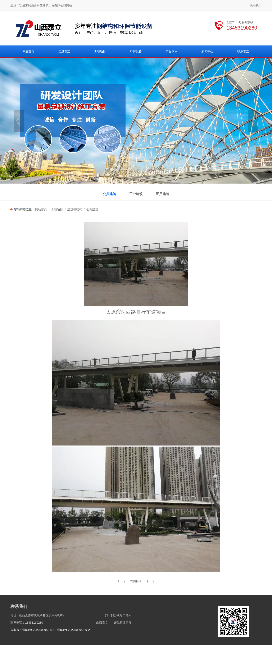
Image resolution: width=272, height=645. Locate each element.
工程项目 (57, 209)
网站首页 (41, 209)
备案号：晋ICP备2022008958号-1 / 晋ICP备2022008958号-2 (50, 630)
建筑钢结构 (75, 209)
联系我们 (256, 5)
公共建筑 (92, 209)
